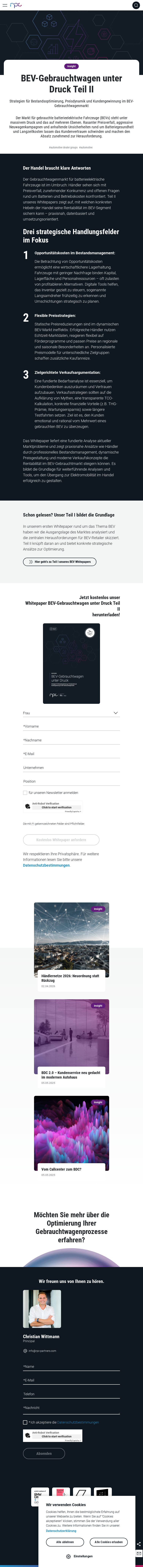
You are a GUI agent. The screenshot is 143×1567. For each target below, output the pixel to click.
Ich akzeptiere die (64, 1422)
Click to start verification (57, 807)
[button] (139, 1553)
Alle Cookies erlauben (109, 1542)
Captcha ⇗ (73, 811)
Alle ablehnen (65, 1542)
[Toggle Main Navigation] (5, 5)
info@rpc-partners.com (39, 1351)
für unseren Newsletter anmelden (53, 793)
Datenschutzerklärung (61, 1531)
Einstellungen (83, 1556)
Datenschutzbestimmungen (46, 865)
